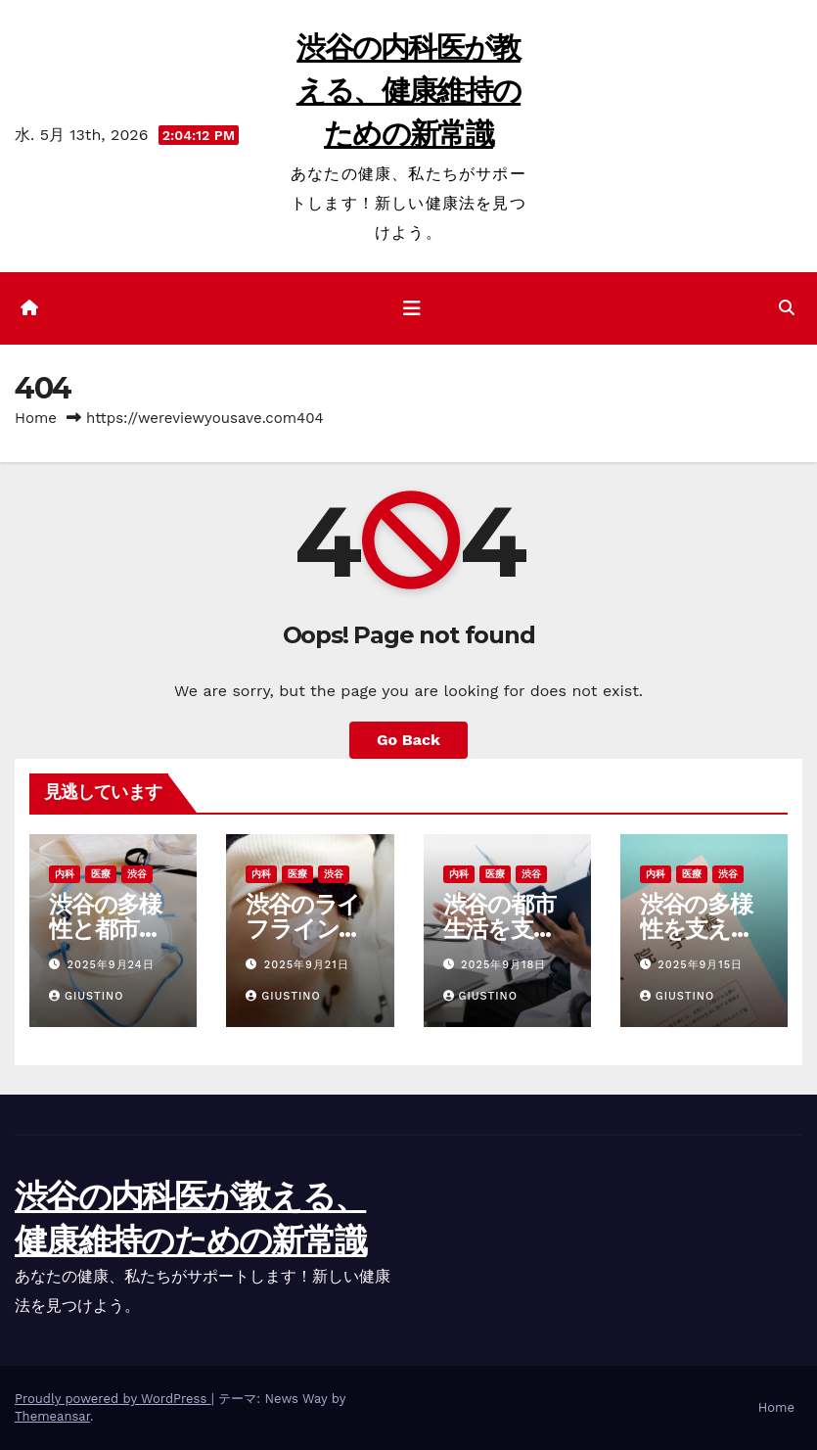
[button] (786, 308)
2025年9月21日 (306, 965)
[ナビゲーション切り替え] (411, 308)
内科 (64, 873)
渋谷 (137, 873)
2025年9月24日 (111, 965)
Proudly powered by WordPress (113, 1398)
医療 (101, 873)
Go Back (408, 739)
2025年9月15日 (700, 965)
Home (36, 418)
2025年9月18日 (503, 965)
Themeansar (52, 1416)
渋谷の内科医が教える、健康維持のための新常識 (408, 90)
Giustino (86, 996)
